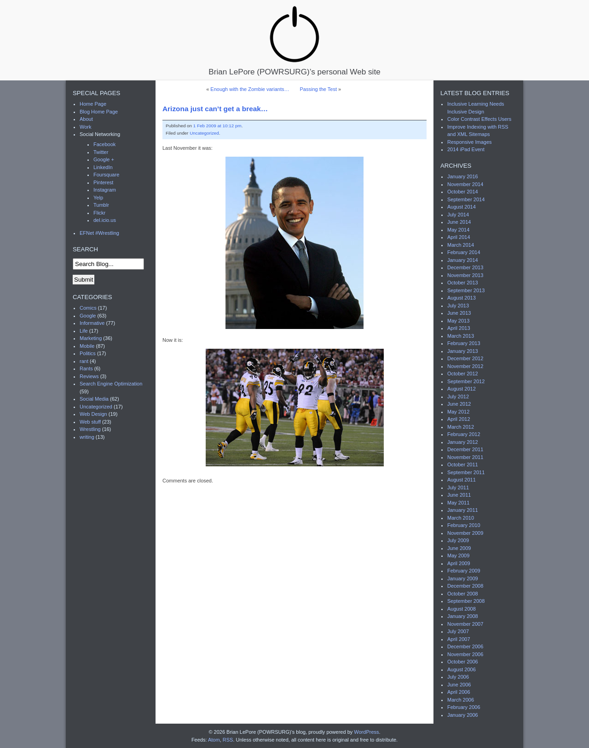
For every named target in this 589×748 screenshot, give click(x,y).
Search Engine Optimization (111, 383)
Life (84, 331)
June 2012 (459, 404)
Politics (88, 353)
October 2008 (462, 593)
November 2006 (465, 654)
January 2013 (462, 351)
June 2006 (459, 684)
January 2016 (462, 176)
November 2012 (465, 366)
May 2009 (458, 555)
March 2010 (460, 518)
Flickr (99, 212)
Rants (86, 368)
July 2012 (458, 396)
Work (85, 127)
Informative (92, 323)
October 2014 (462, 191)
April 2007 (458, 639)
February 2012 (463, 434)
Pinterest (103, 182)
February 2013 (463, 343)
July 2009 (458, 540)
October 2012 (462, 373)
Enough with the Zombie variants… (249, 89)
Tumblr (101, 205)
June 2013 (459, 313)
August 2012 (461, 388)
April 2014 (458, 237)
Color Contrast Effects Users (479, 119)
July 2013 (458, 305)
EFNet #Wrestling (99, 233)
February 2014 (463, 252)
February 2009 (463, 570)
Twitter (100, 152)
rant (84, 361)
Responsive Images (469, 142)
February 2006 (463, 707)
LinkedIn (103, 167)
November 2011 (465, 457)
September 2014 (466, 199)
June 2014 (459, 222)
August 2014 (461, 207)
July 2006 (458, 677)
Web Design (93, 414)
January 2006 (462, 715)
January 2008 (462, 616)
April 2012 (458, 419)
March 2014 (460, 245)
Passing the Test (318, 89)
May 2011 (458, 502)
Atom (214, 739)
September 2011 (466, 472)
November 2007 (465, 624)
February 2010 (463, 525)
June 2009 (459, 548)
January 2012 (462, 442)
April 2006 (458, 692)
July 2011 (458, 487)
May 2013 (458, 320)
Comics (88, 308)
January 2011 (462, 510)
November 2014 (465, 184)
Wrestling (90, 429)
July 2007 (458, 631)
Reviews (89, 376)
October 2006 (462, 661)
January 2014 (462, 260)
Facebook (104, 144)
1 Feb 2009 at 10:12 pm (217, 125)
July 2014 (458, 214)
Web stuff (90, 422)
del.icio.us (104, 220)
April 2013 (458, 328)
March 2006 (460, 700)
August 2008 (461, 609)
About (86, 119)
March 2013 (460, 336)
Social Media (94, 399)
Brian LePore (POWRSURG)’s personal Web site (294, 40)
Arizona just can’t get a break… (215, 109)
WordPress (366, 732)
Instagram (104, 190)
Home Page (93, 104)
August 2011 (461, 479)
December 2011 (465, 449)
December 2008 (465, 586)
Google (88, 315)
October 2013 (462, 282)
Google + (103, 159)
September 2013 (466, 290)
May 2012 (458, 411)
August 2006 (461, 669)
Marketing (91, 338)
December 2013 (465, 267)
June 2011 (459, 495)
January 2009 (462, 578)
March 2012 (460, 427)
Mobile (87, 346)
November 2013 (465, 275)
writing (87, 437)
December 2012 (465, 358)
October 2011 (462, 464)
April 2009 (458, 563)
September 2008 (466, 601)
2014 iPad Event (466, 149)
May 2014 (458, 229)
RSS (228, 739)
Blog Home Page (99, 111)
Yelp (98, 197)
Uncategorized (204, 133)
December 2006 (465, 646)
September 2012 (466, 381)
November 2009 (465, 533)
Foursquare (106, 174)
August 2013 (461, 297)
